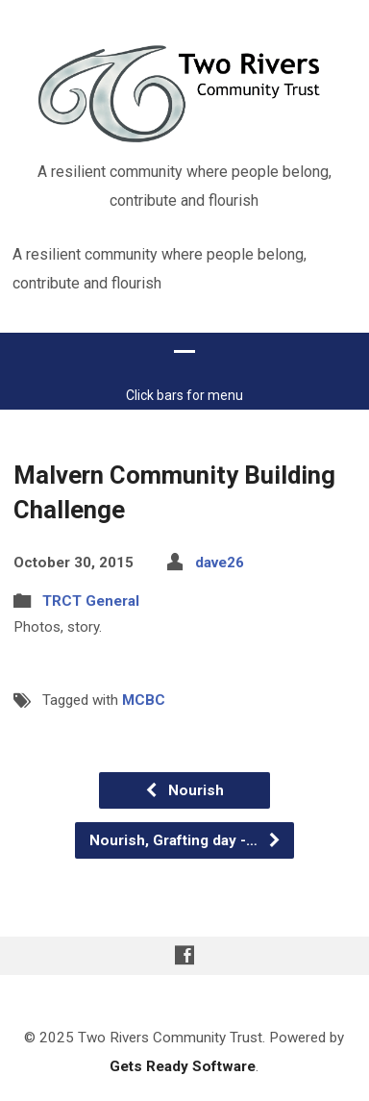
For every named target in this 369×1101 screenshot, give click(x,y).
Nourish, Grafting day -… (185, 811)
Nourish (184, 761)
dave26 (219, 532)
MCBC (143, 670)
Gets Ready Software (183, 1037)
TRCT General (90, 572)
